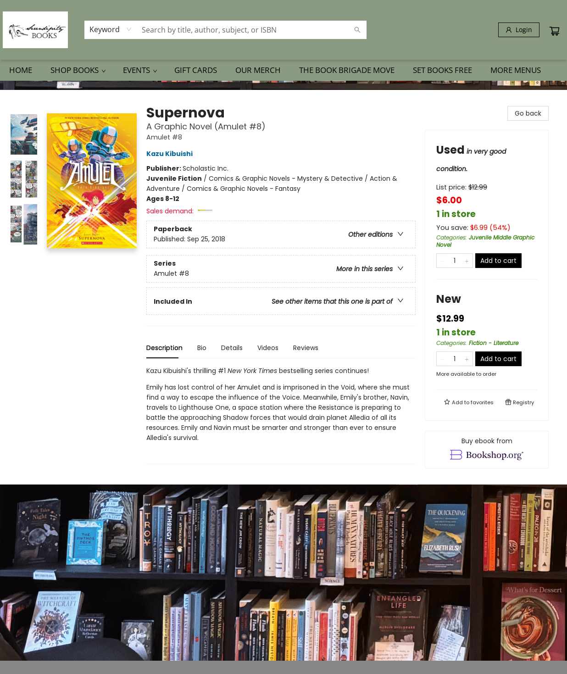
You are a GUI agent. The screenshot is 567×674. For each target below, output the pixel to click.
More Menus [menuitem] (515, 70)
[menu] (283, 70)
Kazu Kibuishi (170, 153)
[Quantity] (454, 260)
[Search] (357, 30)
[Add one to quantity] (466, 261)
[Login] (518, 29)
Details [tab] (232, 347)
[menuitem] (20, 70)
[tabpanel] (281, 415)
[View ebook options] (487, 449)
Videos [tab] (267, 347)
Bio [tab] (201, 347)
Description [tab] (164, 347)
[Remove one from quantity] (442, 261)
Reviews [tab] (305, 347)
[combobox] (110, 29)
